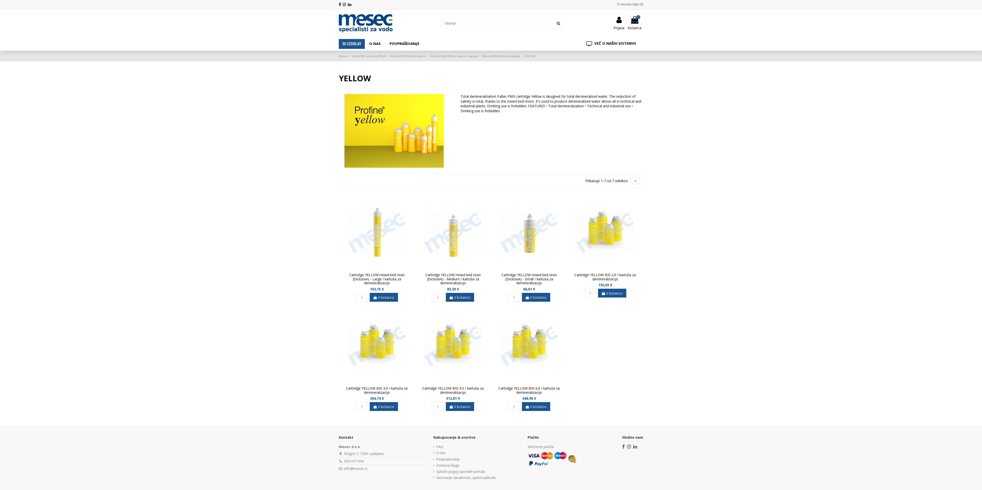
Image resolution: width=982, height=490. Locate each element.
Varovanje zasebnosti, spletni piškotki (466, 477)
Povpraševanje (448, 459)
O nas (441, 452)
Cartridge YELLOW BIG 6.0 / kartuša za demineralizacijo (529, 390)
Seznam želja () (630, 4)
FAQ (439, 446)
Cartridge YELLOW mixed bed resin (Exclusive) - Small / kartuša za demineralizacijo (529, 279)
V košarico (383, 297)
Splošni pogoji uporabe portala (460, 471)
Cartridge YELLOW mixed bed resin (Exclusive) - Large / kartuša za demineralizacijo (377, 279)
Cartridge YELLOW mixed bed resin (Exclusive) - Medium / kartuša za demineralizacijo (453, 279)
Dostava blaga (447, 465)
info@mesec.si (355, 468)
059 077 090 (354, 461)
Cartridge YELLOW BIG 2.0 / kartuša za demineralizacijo (605, 276)
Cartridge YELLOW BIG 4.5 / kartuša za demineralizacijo (453, 390)
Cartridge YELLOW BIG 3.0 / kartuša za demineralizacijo (377, 390)
